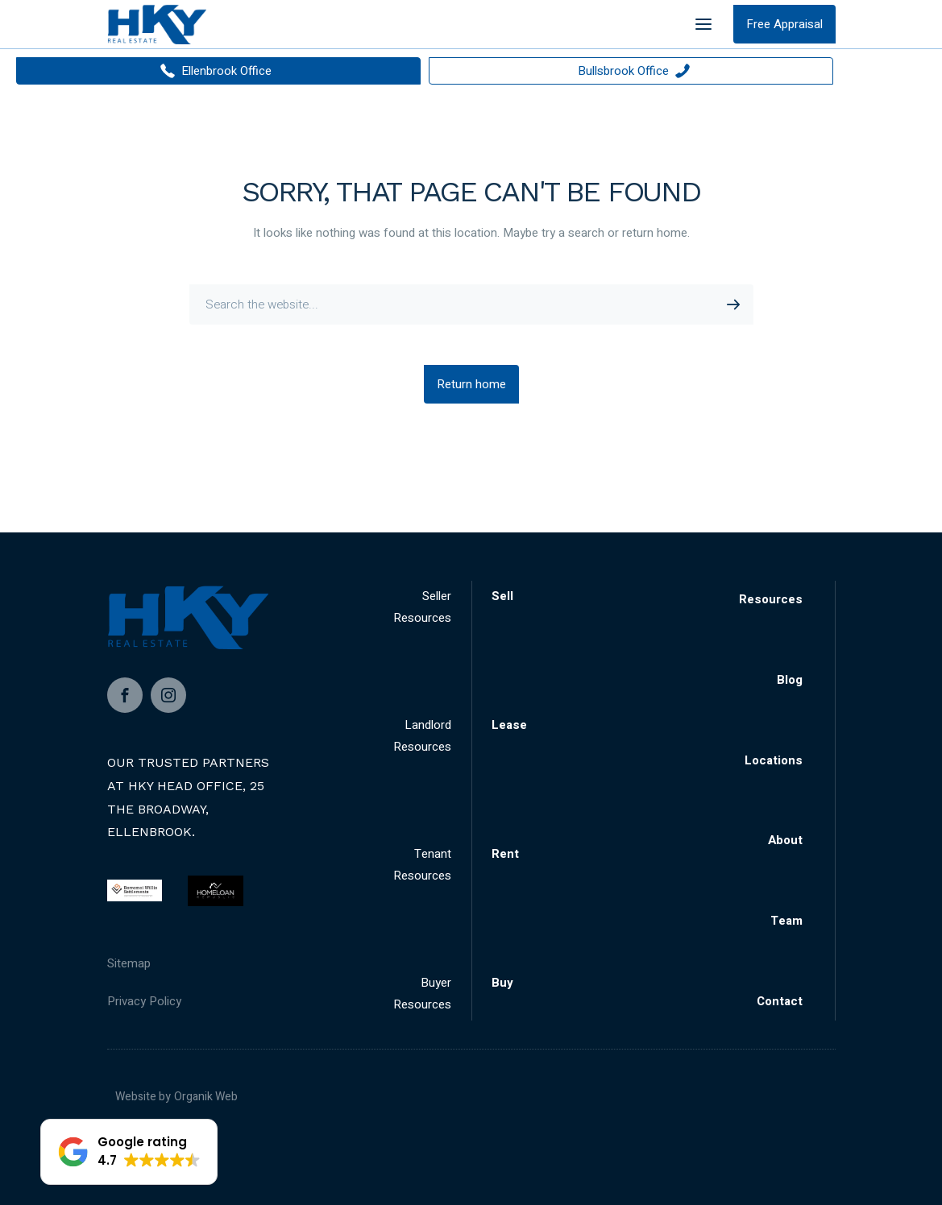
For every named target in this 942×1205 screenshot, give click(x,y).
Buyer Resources (422, 993)
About (785, 840)
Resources (771, 599)
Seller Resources (422, 607)
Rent (505, 854)
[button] (129, 1152)
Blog (790, 680)
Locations (774, 760)
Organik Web (206, 1096)
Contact (780, 1001)
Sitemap (129, 963)
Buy (502, 983)
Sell (502, 596)
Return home (471, 384)
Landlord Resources (422, 736)
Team (786, 921)
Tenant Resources (422, 864)
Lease (509, 725)
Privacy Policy (144, 1001)
